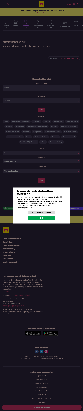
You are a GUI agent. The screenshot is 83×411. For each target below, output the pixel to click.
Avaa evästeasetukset (41, 212)
